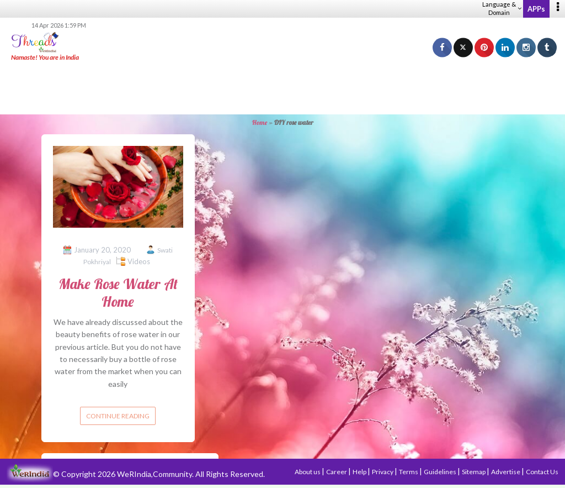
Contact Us (542, 472)
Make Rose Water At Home (118, 292)
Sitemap (474, 472)
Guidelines (440, 472)
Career (337, 472)
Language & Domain (501, 8)
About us (308, 472)
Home (259, 122)
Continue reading (118, 416)
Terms (409, 472)
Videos (138, 261)
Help (360, 472)
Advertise (506, 472)
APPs (536, 8)
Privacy (383, 472)
